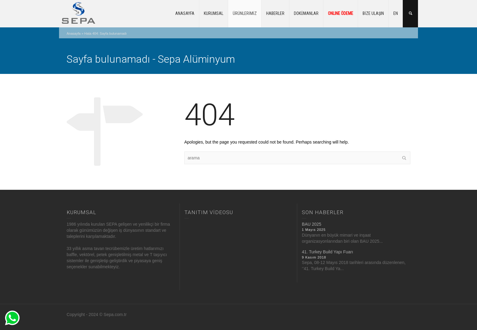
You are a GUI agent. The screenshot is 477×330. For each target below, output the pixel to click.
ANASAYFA (184, 13)
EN (395, 13)
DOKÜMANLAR (306, 13)
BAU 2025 (311, 224)
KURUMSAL (213, 13)
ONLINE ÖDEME (340, 13)
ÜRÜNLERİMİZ (245, 13)
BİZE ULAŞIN (373, 13)
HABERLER (275, 13)
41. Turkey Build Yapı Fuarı (327, 251)
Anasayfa (74, 33)
